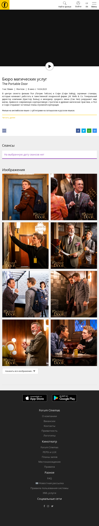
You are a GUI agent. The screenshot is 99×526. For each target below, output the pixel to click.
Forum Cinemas (49, 447)
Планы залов (49, 457)
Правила (49, 466)
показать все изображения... (20, 371)
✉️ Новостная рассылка (49, 483)
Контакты (49, 426)
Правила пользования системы (49, 488)
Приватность (49, 430)
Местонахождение (49, 461)
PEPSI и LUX (49, 452)
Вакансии (49, 421)
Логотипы (49, 435)
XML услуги (49, 493)
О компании (49, 416)
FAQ (49, 478)
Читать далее (8, 117)
